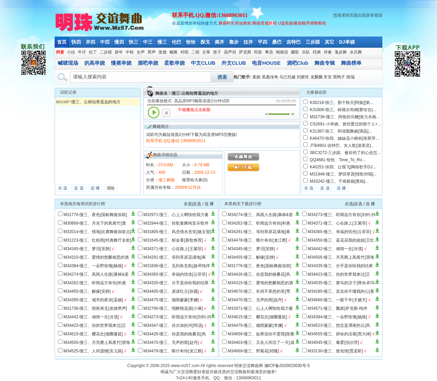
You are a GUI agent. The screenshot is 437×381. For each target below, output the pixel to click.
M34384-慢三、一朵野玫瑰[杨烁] (93, 265)
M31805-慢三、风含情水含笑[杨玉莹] (177, 231)
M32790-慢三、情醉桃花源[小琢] (173, 308)
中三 (148, 42)
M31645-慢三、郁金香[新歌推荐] (173, 240)
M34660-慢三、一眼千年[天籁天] (337, 300)
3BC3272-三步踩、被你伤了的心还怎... (345, 152)
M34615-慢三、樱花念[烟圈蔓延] (93, 334)
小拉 (71, 52)
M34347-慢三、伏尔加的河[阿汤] (173, 325)
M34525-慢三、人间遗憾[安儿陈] (93, 351)
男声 (151, 52)
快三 (133, 42)
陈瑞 (351, 77)
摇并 (219, 42)
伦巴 (176, 42)
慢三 (162, 42)
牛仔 (82, 52)
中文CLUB (203, 63)
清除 (111, 188)
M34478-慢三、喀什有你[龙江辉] (173, 351)
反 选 (78, 188)
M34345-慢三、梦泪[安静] (87, 248)
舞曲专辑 (324, 63)
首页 (62, 42)
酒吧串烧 (148, 63)
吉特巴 (293, 42)
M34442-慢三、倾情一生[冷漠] (91, 317)
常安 (328, 77)
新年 (119, 52)
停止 (166, 113)
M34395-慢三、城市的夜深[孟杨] (93, 300)
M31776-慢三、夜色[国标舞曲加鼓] (95, 214)
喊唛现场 (68, 63)
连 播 (95, 188)
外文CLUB (234, 63)
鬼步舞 (341, 52)
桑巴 (277, 42)
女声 (141, 52)
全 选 (62, 188)
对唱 (184, 52)
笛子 (217, 52)
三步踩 (313, 42)
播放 (153, 112)
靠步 (234, 42)
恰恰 (191, 42)
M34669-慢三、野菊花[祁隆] (253, 351)
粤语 (269, 52)
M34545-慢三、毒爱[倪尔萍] (333, 342)
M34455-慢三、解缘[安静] (87, 291)
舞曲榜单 (351, 63)
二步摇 (106, 52)
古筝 (206, 52)
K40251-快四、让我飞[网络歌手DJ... (343, 167)
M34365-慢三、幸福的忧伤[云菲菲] (175, 274)
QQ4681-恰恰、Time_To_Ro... (337, 159)
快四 (76, 42)
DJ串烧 (347, 42)
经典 (317, 52)
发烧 (162, 52)
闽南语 (282, 52)
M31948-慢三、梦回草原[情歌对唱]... (343, 174)
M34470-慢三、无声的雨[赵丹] (171, 342)
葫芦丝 (230, 52)
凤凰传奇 (270, 77)
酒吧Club (297, 63)
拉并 (248, 42)
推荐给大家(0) (195, 180)
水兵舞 (356, 52)
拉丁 (93, 52)
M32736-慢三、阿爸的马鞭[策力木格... (345, 117)
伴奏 (328, 52)
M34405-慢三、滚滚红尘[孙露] (171, 291)
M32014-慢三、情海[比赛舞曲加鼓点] (97, 231)
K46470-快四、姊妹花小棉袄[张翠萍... (344, 138)
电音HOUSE (266, 63)
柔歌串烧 (174, 63)
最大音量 (292, 114)
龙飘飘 (316, 77)
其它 (329, 42)
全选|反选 (192, 203)
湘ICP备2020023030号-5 (287, 365)
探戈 (205, 42)
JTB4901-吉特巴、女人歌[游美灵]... (342, 145)
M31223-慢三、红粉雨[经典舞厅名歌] (97, 240)
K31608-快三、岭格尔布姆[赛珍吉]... (343, 109)
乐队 (306, 52)
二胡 (195, 52)
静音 (266, 114)
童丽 (256, 77)
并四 (90, 42)
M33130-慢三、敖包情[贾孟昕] (335, 351)
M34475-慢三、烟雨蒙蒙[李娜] (171, 300)
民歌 (258, 52)
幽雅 (173, 52)
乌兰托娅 (287, 77)
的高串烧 (94, 63)
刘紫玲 (303, 77)
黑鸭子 (339, 77)
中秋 (130, 52)
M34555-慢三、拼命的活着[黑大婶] (339, 334)
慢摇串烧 (121, 63)
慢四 (119, 42)
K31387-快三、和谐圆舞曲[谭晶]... (341, 131)
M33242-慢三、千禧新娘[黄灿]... (339, 181)
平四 (262, 42)
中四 (105, 42)
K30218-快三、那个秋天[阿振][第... (341, 102)
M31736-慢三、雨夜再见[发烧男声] (95, 308)
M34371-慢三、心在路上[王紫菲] (173, 248)
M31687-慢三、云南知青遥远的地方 (88, 102)
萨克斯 (245, 52)
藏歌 (295, 52)
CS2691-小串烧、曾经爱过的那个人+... (345, 124)
